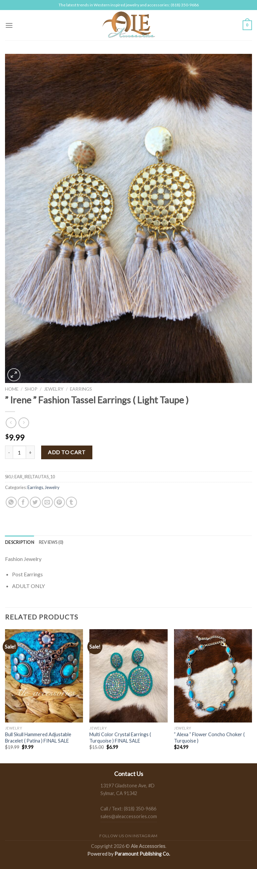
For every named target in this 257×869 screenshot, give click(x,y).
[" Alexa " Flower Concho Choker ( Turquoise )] (213, 675)
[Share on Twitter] (35, 502)
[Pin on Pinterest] (59, 502)
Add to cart (66, 452)
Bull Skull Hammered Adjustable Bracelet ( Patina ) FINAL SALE (38, 738)
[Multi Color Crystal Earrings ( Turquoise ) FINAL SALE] (128, 675)
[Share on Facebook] (23, 502)
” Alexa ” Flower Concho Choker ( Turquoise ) (209, 738)
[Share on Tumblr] (71, 502)
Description (19, 542)
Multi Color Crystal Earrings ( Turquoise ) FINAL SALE (120, 738)
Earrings (81, 389)
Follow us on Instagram (128, 835)
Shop (31, 389)
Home (11, 389)
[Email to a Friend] (47, 502)
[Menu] (9, 25)
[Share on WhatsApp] (11, 502)
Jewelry (54, 389)
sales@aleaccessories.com (128, 816)
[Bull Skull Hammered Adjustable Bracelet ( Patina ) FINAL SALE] (44, 675)
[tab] (19, 542)
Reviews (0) (51, 542)
